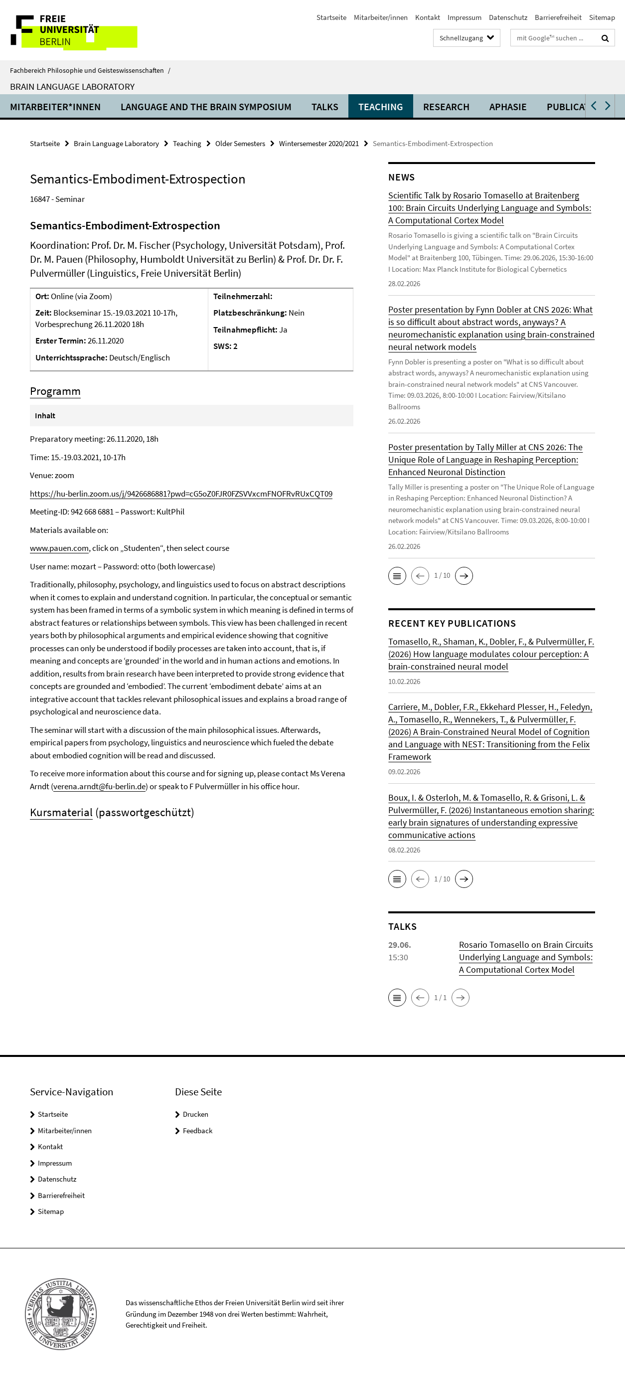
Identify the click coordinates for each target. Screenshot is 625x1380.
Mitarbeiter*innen (55, 106)
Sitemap (602, 17)
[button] (592, 106)
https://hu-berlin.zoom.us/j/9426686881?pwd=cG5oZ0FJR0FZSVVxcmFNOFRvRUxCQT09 (181, 493)
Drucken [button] (195, 1114)
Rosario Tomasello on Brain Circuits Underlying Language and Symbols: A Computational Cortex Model (526, 957)
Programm (55, 390)
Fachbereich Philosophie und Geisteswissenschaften (90, 70)
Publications (579, 106)
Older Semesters (240, 143)
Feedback (197, 1130)
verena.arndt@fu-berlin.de (99, 786)
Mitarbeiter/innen (381, 17)
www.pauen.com (59, 547)
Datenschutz (508, 17)
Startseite (331, 17)
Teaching (380, 106)
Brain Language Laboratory (72, 86)
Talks (325, 106)
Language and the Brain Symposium (206, 106)
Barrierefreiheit (558, 17)
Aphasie (508, 106)
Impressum (464, 17)
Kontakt (427, 17)
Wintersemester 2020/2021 (319, 143)
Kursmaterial (61, 812)
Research (446, 106)
